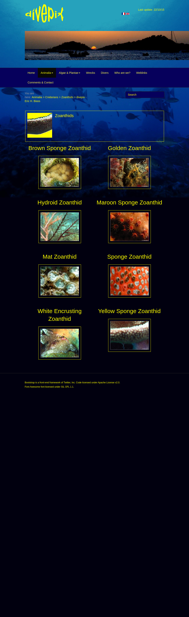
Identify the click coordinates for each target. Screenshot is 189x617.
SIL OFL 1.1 (67, 386)
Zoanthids (67, 97)
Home (31, 72)
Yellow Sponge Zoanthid (129, 311)
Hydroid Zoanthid (59, 202)
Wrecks (90, 72)
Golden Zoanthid (129, 148)
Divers (105, 72)
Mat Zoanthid (60, 256)
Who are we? (122, 72)
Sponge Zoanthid (129, 256)
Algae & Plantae (69, 72)
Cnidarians (51, 97)
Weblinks (141, 72)
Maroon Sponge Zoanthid (129, 202)
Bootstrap (30, 382)
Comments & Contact (41, 82)
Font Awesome (32, 386)
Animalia (47, 72)
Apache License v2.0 (108, 382)
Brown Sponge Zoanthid (59, 148)
